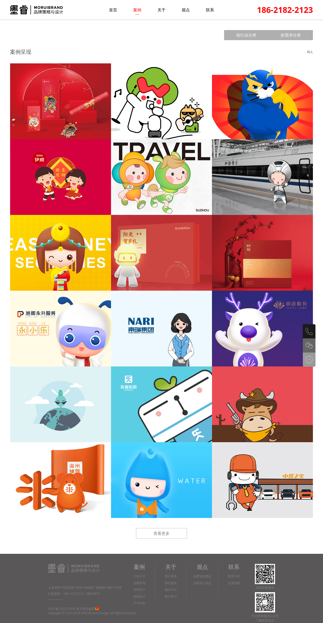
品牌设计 (139, 590)
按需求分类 (291, 35)
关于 (161, 10)
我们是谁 (171, 576)
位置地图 (234, 583)
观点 (186, 10)
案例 (137, 10)
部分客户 (171, 597)
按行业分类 (246, 35)
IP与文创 (139, 603)
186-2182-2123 (285, 9)
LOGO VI (139, 576)
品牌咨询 (139, 583)
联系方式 (234, 576)
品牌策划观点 (202, 576)
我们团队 (171, 583)
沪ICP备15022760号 (61, 609)
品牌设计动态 (202, 583)
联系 (210, 10)
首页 (113, 10)
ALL (310, 51)
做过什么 (171, 590)
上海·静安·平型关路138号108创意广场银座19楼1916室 (85, 587)
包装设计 (139, 597)
